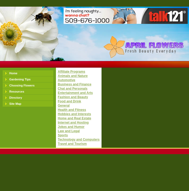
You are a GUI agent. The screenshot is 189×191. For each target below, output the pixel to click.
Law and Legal (69, 131)
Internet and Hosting (73, 122)
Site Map (15, 103)
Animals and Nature (73, 76)
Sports (63, 135)
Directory (15, 97)
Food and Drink (69, 101)
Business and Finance (74, 84)
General (64, 105)
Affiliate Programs (71, 71)
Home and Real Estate (74, 118)
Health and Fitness (72, 110)
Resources (16, 91)
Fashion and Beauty (73, 97)
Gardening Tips (19, 79)
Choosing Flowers (21, 85)
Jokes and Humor (71, 127)
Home (13, 73)
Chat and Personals (72, 88)
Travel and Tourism (72, 144)
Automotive (66, 80)
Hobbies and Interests (74, 114)
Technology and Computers (79, 139)
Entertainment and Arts (75, 93)
